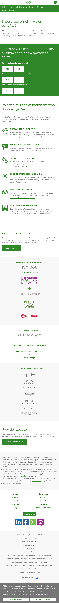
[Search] (55, 2)
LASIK (27, 170)
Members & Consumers (18, 7)
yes (7, 91)
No (19, 69)
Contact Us (29, 514)
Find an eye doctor (14, 446)
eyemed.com (23, 480)
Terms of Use (42, 594)
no (19, 91)
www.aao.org (37, 485)
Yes (7, 69)
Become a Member (36, 7)
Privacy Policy (27, 594)
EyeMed (4, 7)
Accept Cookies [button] (43, 599)
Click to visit (11, 252)
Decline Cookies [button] (16, 599)
